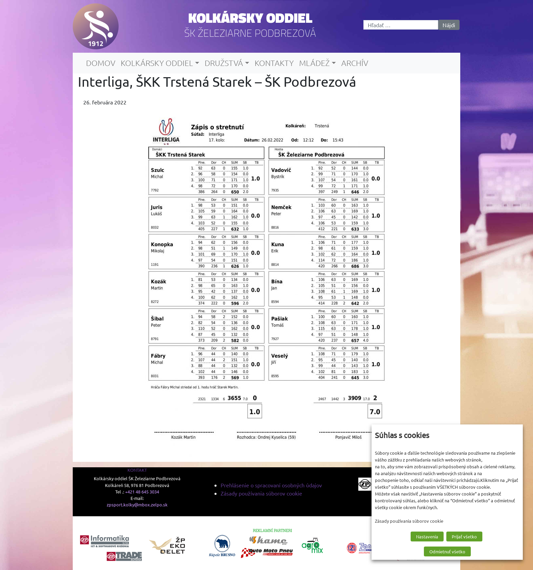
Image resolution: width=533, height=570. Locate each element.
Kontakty (274, 63)
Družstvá (224, 63)
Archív (354, 63)
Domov (100, 63)
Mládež (314, 63)
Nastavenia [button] (427, 536)
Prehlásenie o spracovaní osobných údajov (271, 485)
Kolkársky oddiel (250, 17)
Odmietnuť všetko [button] (447, 551)
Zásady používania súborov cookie (261, 493)
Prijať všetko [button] (464, 536)
